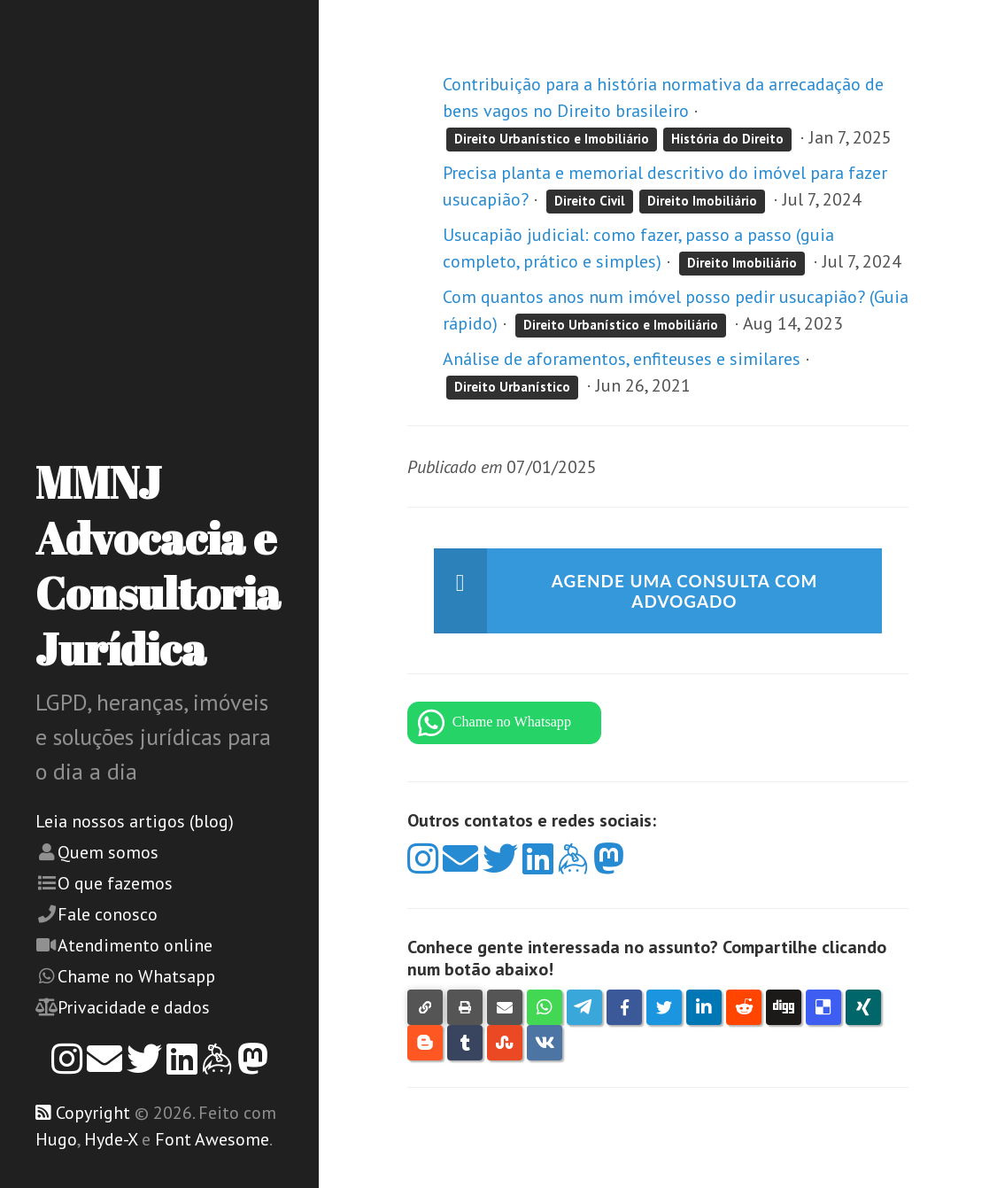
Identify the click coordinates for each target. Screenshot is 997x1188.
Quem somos (108, 852)
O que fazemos (115, 883)
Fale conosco (108, 914)
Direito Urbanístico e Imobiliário (551, 138)
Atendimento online (135, 945)
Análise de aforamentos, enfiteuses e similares (621, 358)
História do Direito (727, 138)
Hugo (56, 1139)
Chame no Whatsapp (136, 976)
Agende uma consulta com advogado (685, 592)
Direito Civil (589, 200)
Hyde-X (110, 1139)
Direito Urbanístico (512, 386)
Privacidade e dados (134, 1007)
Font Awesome (212, 1139)
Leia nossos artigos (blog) (134, 821)
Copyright (93, 1112)
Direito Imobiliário (702, 200)
